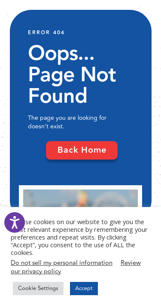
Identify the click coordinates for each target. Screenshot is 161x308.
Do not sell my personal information (61, 263)
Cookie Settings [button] (38, 288)
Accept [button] (84, 288)
